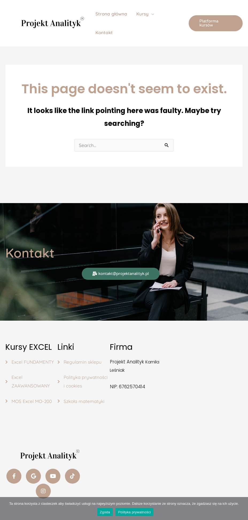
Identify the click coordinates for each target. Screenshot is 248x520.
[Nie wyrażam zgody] (241, 508)
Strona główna (111, 14)
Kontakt (104, 32)
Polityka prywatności (134, 512)
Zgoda (105, 512)
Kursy (142, 14)
